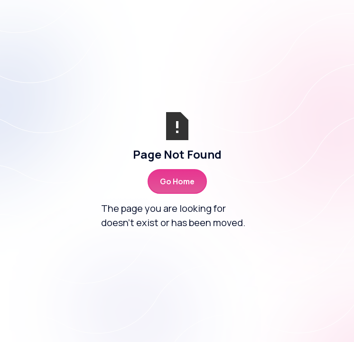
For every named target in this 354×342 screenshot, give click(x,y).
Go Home (177, 181)
